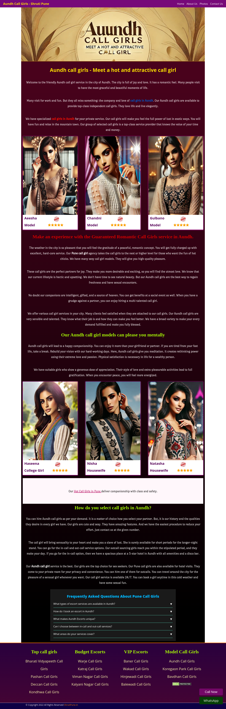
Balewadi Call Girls (136, 684)
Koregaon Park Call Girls (182, 668)
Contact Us (216, 4)
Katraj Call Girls (90, 668)
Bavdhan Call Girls (181, 676)
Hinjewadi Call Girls (136, 676)
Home (180, 4)
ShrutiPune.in (71, 704)
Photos (204, 4)
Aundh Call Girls (182, 661)
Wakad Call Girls (136, 668)
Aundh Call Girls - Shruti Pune (26, 4)
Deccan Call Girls (44, 684)
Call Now (211, 692)
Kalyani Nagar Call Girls (90, 684)
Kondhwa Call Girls (44, 691)
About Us (192, 4)
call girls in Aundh (63, 118)
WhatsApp (211, 700)
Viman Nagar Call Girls (90, 676)
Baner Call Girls (136, 661)
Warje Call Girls (90, 661)
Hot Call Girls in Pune (87, 491)
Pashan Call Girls (44, 676)
